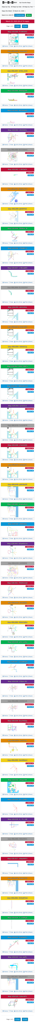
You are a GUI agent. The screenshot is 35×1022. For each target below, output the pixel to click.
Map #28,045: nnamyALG (17, 504)
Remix (5, 46)
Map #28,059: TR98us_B (17, 228)
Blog (29, 15)
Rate (11, 46)
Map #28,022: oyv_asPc (17, 957)
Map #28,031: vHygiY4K (17, 780)
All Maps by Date (16, 7)
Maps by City (6, 7)
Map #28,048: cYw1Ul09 (17, 445)
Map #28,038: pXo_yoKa (17, 642)
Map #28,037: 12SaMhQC (17, 662)
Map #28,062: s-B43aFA (17, 169)
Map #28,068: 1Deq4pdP (17, 51)
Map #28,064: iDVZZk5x (17, 130)
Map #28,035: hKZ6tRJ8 (17, 701)
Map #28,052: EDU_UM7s (17, 366)
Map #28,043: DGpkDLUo (17, 543)
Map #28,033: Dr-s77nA (17, 740)
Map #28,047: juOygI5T (17, 465)
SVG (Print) (18, 46)
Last (25, 26)
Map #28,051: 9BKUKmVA (17, 386)
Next (18, 26)
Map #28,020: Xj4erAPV (17, 996)
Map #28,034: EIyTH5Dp (17, 721)
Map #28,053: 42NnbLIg (17, 347)
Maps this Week (7, 11)
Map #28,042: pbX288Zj (17, 563)
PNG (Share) (27, 46)
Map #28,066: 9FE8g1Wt (17, 91)
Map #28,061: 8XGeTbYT (17, 189)
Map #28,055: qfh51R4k (17, 307)
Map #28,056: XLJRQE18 (17, 287)
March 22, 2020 (18, 11)
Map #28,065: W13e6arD (17, 110)
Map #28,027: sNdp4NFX (18, 858)
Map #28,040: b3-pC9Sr (17, 603)
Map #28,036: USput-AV (17, 681)
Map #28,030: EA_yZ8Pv (17, 799)
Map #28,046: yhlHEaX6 (17, 484)
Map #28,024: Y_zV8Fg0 (17, 918)
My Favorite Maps (25, 2)
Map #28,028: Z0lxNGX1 (17, 839)
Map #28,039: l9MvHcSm (17, 622)
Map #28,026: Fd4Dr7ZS (17, 878)
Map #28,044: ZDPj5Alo (17, 524)
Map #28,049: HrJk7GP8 (17, 425)
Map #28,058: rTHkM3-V (17, 248)
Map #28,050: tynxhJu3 (17, 406)
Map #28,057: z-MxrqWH (17, 268)
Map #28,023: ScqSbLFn (17, 937)
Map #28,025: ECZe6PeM (17, 898)
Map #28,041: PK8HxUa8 (17, 583)
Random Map (19, 15)
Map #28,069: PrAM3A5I (17, 32)
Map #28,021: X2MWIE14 (17, 977)
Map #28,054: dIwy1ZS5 (17, 327)
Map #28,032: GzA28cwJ (17, 760)
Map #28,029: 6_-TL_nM (17, 819)
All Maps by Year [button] (27, 7)
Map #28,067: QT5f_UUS (18, 71)
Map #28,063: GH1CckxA (17, 150)
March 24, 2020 (7, 15)
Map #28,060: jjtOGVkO (17, 209)
